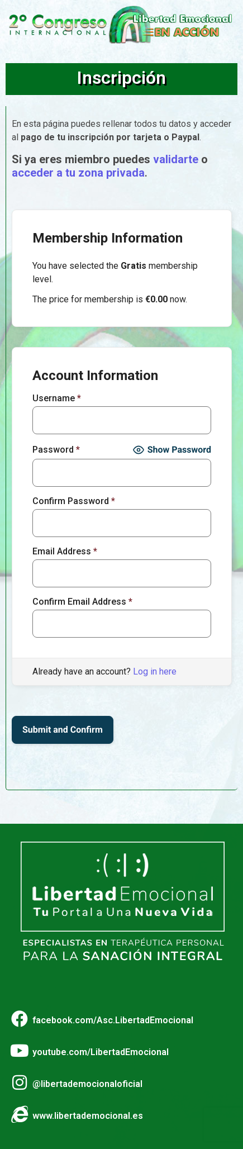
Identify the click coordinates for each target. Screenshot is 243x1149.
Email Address (64, 551)
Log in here (155, 671)
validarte (175, 159)
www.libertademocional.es (87, 1115)
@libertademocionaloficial (87, 1084)
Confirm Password (73, 501)
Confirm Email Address (82, 601)
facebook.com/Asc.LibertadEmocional (112, 1020)
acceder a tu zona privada (78, 172)
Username (56, 398)
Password (56, 449)
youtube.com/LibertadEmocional (100, 1052)
